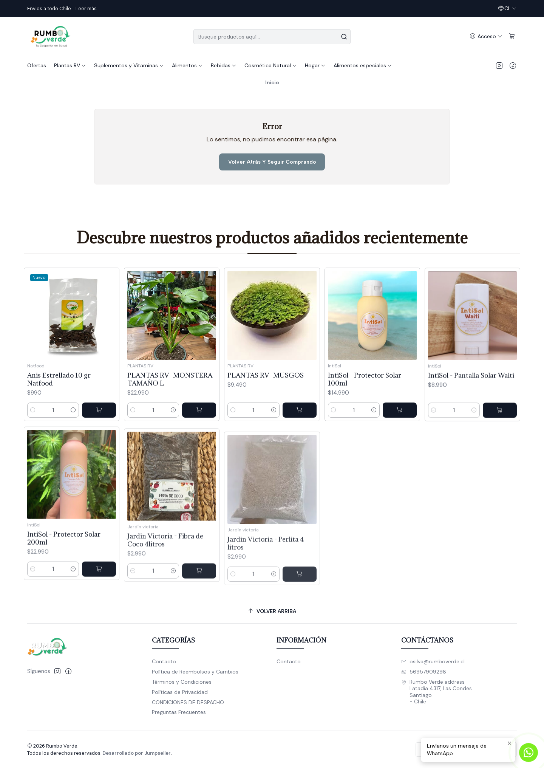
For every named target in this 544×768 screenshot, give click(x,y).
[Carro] (512, 36)
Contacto (164, 661)
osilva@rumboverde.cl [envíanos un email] (433, 661)
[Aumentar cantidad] (73, 423)
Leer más (86, 8)
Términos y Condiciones (182, 681)
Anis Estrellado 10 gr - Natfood (61, 392)
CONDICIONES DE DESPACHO (188, 702)
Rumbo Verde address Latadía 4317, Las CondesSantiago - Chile (436, 691)
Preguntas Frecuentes (179, 712)
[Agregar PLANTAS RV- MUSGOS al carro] (300, 442)
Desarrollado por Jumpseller (136, 753)
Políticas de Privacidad (180, 692)
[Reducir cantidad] (33, 423)
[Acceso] (486, 36)
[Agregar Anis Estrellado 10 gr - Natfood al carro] (99, 423)
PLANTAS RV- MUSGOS (265, 407)
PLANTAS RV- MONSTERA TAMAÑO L (169, 401)
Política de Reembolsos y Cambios (195, 671)
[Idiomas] (507, 8)
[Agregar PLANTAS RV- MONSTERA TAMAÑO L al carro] (199, 432)
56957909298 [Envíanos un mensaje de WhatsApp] (423, 671)
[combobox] (272, 36)
